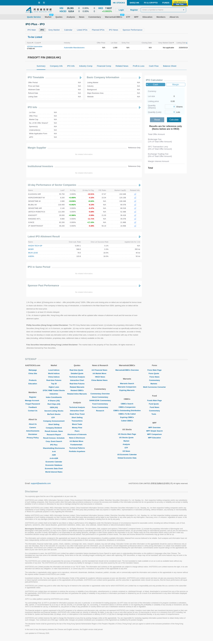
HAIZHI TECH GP (35, 246)
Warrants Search (127, 383)
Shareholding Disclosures (54, 448)
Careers (32, 427)
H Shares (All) (54, 401)
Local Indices (53, 370)
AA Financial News (100, 370)
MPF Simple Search (154, 431)
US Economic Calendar (127, 454)
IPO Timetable (36, 77)
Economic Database (54, 465)
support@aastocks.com (41, 483)
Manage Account (32, 400)
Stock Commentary (100, 397)
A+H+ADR (54, 458)
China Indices (54, 377)
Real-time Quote (77, 370)
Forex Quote (154, 373)
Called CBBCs (127, 421)
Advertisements (32, 431)
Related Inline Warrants (77, 394)
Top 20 (54, 384)
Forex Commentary (100, 407)
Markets (155, 384)
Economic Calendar (54, 462)
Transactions (77, 421)
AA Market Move (77, 441)
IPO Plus (53, 445)
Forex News (154, 377)
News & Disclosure (77, 438)
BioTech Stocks (53, 414)
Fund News (154, 407)
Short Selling (53, 424)
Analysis (127, 444)
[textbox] (163, 10)
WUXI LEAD (33, 253)
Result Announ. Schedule (54, 438)
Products (33, 380)
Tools (154, 414)
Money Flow (77, 428)
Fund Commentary (100, 404)
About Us (33, 424)
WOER (31, 249)
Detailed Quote (77, 373)
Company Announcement (54, 421)
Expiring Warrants (126, 390)
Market (127, 441)
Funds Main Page (154, 400)
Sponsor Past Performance (43, 285)
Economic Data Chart (54, 468)
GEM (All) (54, 407)
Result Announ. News (54, 431)
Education (32, 384)
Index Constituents (54, 397)
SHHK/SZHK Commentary (100, 400)
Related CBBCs (77, 390)
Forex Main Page (155, 370)
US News (127, 451)
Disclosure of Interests (77, 434)
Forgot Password (33, 404)
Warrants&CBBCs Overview (127, 370)
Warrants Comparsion (127, 387)
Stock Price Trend (77, 414)
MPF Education (154, 438)
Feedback (33, 407)
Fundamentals (77, 445)
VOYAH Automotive (34, 46)
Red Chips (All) (54, 404)
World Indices (54, 373)
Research (100, 411)
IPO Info (32, 107)
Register (32, 397)
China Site (32, 373)
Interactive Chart (77, 380)
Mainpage (33, 370)
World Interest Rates (53, 472)
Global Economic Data (127, 458)
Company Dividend (54, 428)
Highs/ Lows (54, 387)
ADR (54, 455)
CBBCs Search (127, 404)
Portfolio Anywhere (77, 451)
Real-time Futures (53, 380)
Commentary (154, 380)
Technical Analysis (77, 377)
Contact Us (32, 411)
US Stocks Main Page (127, 434)
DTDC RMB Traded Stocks (54, 390)
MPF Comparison (154, 434)
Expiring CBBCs (127, 417)
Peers (77, 431)
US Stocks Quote (127, 438)
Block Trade (77, 424)
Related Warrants (77, 387)
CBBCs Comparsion (127, 407)
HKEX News (100, 377)
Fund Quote (154, 404)
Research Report (54, 435)
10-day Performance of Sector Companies (52, 185)
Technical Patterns (77, 448)
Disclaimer (32, 434)
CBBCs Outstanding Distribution (127, 411)
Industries (54, 394)
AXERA (31, 256)
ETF (53, 418)
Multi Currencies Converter (154, 387)
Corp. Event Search (54, 441)
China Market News (100, 380)
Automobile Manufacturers (74, 48)
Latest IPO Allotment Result (44, 236)
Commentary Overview (100, 394)
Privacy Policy (33, 438)
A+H (54, 452)
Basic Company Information (103, 77)
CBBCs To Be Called (127, 414)
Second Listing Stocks (53, 411)
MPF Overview (154, 427)
